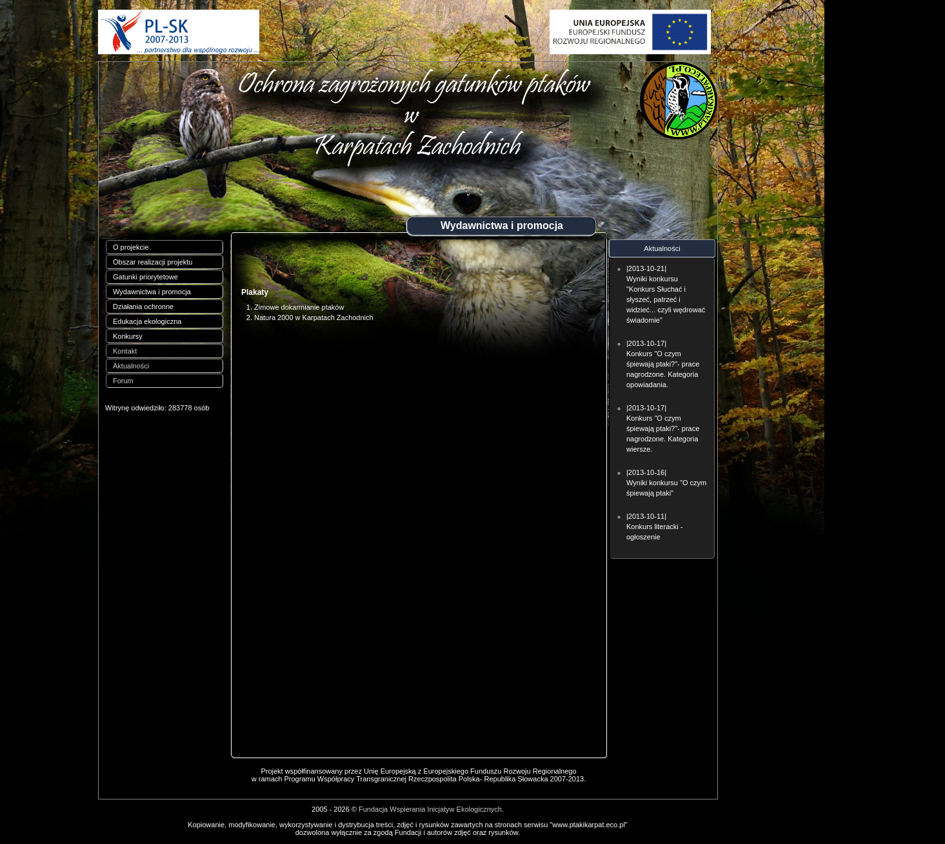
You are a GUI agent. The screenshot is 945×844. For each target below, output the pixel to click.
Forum (123, 381)
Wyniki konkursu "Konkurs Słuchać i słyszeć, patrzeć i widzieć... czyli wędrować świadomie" (665, 299)
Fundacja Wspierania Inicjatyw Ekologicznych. (431, 809)
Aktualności (131, 366)
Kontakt (125, 351)
